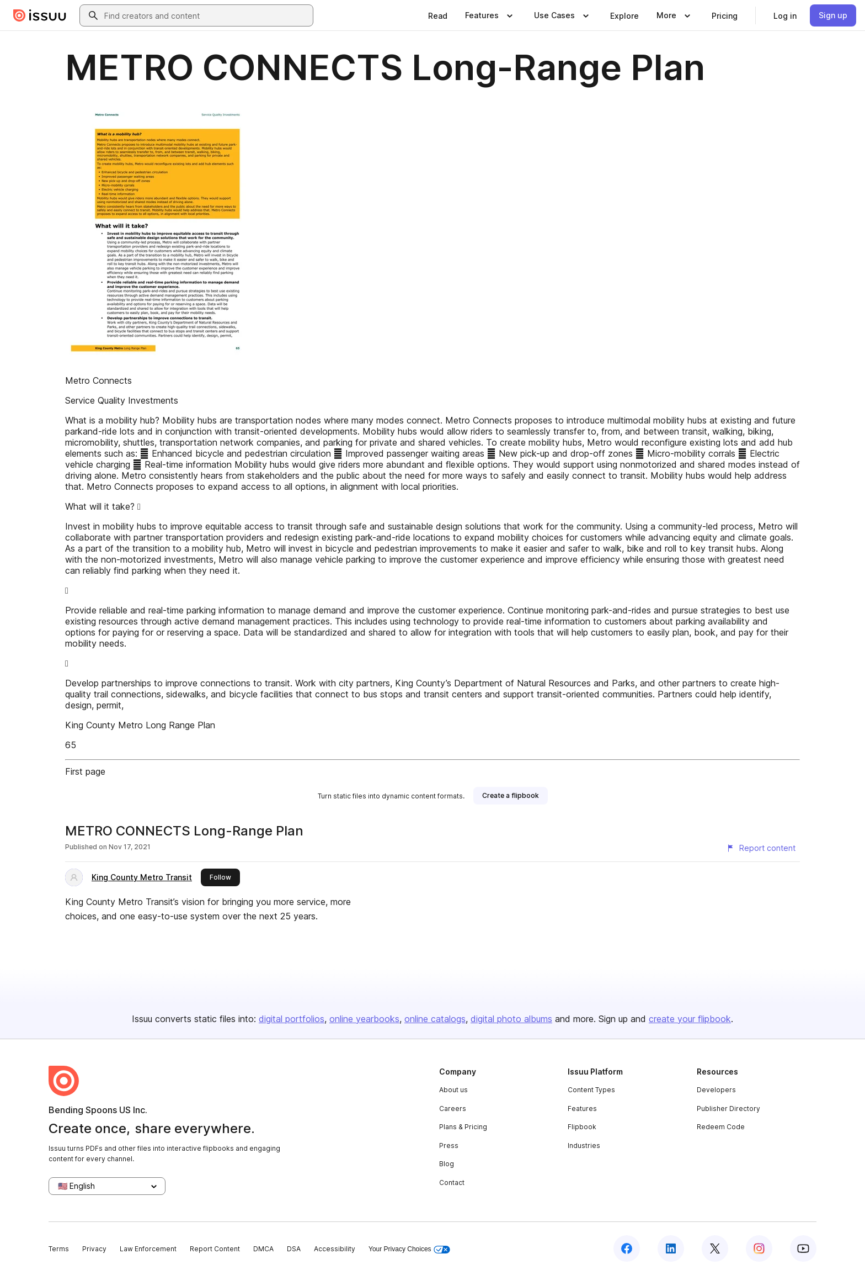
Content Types (591, 1090)
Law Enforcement (148, 1249)
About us (453, 1090)
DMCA (263, 1249)
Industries (584, 1145)
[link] (437, 15)
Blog (446, 1164)
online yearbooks (364, 1018)
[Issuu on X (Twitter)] (715, 1248)
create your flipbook (690, 1018)
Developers (716, 1090)
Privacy (94, 1249)
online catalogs (435, 1018)
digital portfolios (291, 1018)
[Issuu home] (40, 15)
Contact (451, 1182)
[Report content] (761, 848)
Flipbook (582, 1127)
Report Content (215, 1249)
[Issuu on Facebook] (626, 1248)
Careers (452, 1108)
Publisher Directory (728, 1108)
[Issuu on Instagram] (759, 1248)
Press (448, 1145)
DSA (294, 1249)
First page (85, 771)
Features (582, 1108)
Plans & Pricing (463, 1127)
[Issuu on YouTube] (803, 1248)
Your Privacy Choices (409, 1249)
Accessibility (334, 1249)
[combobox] (206, 15)
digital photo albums (511, 1018)
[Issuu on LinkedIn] (671, 1248)
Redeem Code (721, 1127)
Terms (59, 1249)
